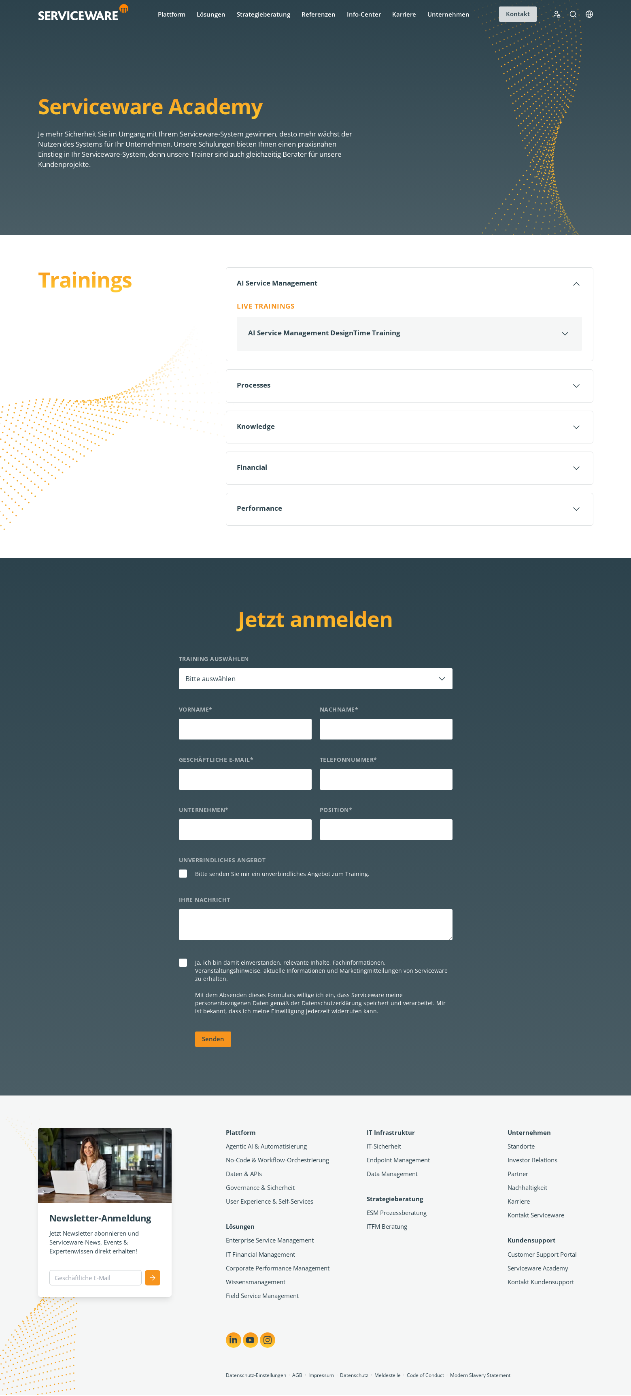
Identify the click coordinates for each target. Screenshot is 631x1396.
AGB (297, 1376)
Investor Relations (532, 1161)
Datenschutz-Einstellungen (256, 1376)
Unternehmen (448, 14)
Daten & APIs (244, 1175)
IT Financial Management (260, 1255)
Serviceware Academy (538, 1269)
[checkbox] (316, 876)
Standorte (521, 1147)
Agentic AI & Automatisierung (266, 1147)
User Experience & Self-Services (269, 1202)
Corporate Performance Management (277, 1269)
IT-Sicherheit (384, 1147)
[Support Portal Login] (557, 14)
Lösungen (211, 14)
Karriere (404, 14)
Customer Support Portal (542, 1255)
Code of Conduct (425, 1376)
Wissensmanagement (255, 1283)
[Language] (589, 14)
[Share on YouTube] (250, 1341)
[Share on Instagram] (267, 1341)
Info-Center (364, 14)
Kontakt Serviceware (536, 1216)
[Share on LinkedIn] (233, 1341)
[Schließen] (409, 284)
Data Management (392, 1175)
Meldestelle (387, 1376)
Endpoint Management (398, 1161)
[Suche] (573, 14)
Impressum (321, 1376)
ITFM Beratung (387, 1227)
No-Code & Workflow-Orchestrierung (277, 1161)
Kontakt (518, 14)
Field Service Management (262, 1297)
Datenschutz (354, 1376)
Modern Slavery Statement (480, 1376)
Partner (518, 1175)
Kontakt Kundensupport (541, 1283)
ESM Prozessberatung (397, 1214)
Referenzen (319, 14)
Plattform (171, 14)
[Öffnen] (409, 334)
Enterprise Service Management (270, 1241)
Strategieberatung (263, 14)
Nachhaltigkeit (527, 1189)
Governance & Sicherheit (260, 1189)
